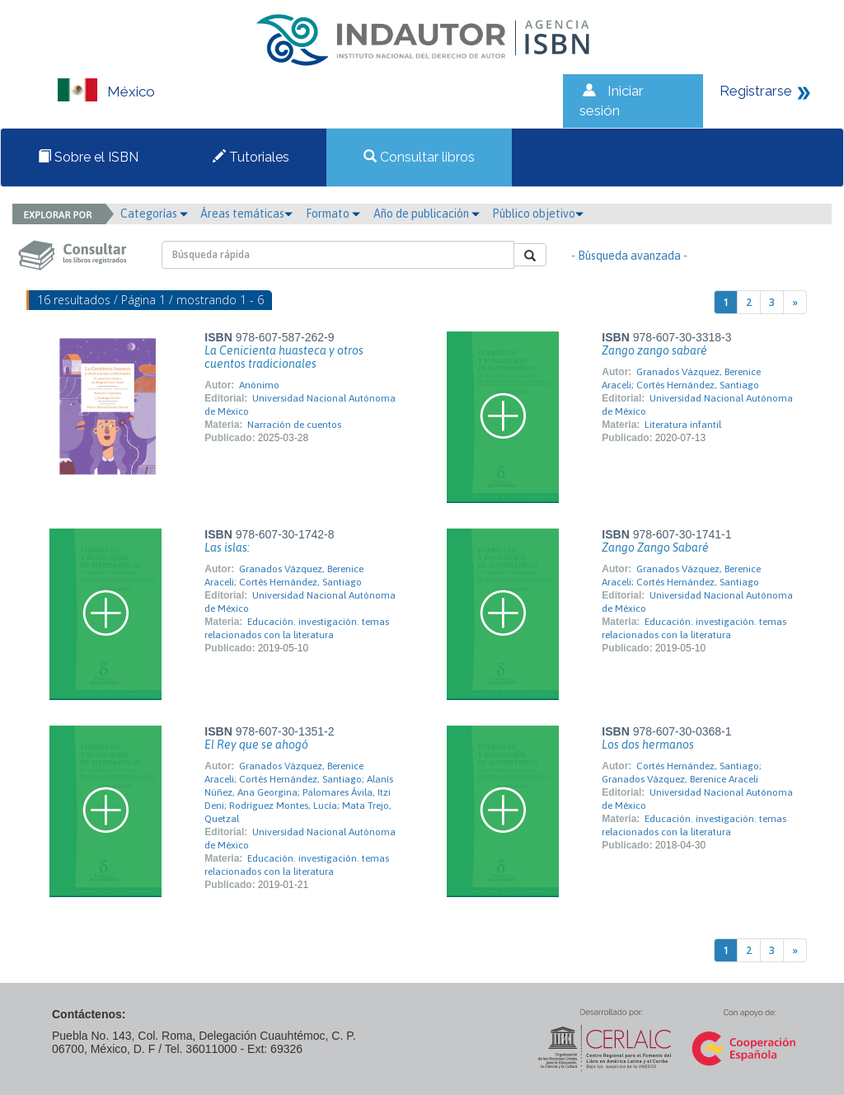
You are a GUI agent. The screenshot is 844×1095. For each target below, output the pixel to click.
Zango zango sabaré (654, 350)
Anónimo (259, 385)
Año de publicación (426, 213)
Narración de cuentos (294, 424)
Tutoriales (251, 157)
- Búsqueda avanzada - (629, 255)
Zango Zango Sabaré (655, 547)
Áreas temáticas (246, 213)
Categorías (154, 213)
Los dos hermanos (648, 744)
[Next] (795, 302)
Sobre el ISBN (88, 157)
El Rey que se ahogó (256, 744)
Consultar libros (419, 157)
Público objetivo (538, 213)
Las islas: (227, 547)
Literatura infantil (683, 424)
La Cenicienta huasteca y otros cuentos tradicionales (283, 357)
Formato (333, 213)
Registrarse (756, 90)
